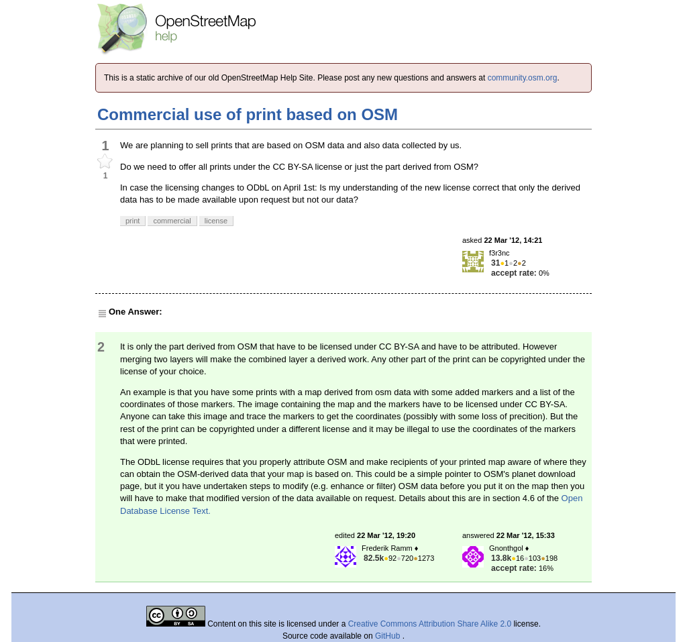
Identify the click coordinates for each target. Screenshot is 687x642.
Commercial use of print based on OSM (247, 114)
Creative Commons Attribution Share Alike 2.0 (429, 624)
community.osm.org (523, 78)
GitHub (389, 636)
